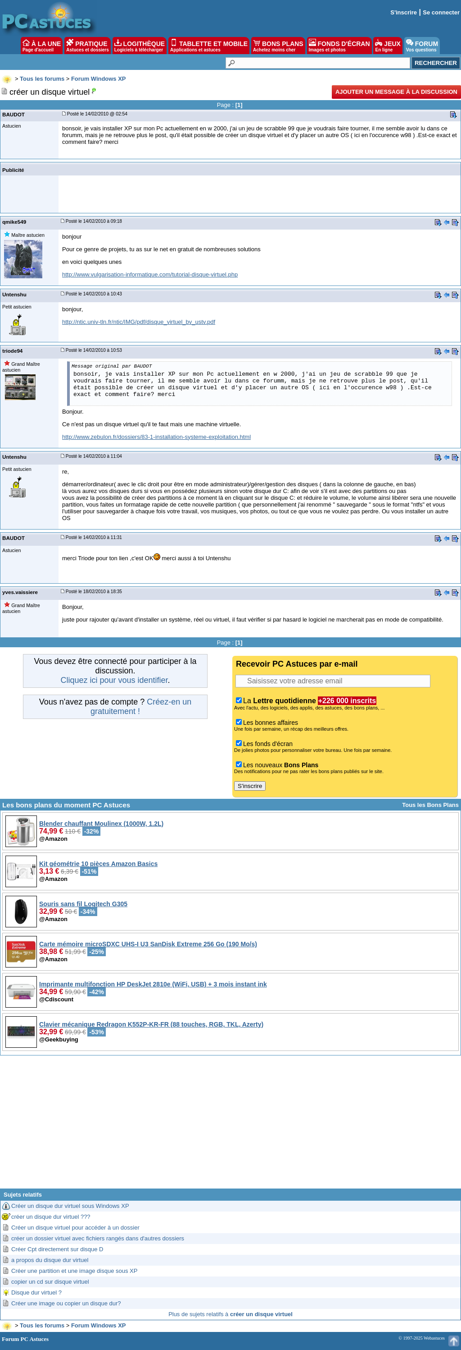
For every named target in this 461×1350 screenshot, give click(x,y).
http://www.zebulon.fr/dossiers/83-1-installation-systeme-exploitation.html (156, 436)
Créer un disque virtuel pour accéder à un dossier (75, 1227)
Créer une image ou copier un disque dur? (66, 1303)
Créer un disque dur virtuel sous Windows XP (70, 1206)
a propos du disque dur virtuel (49, 1260)
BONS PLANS (278, 45)
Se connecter (441, 12)
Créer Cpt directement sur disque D (57, 1249)
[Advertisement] (230, 1125)
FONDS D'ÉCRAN (339, 45)
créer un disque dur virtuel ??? (50, 1216)
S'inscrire (403, 12)
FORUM (422, 45)
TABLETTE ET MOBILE (209, 45)
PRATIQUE (87, 45)
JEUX (387, 45)
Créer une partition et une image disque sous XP (74, 1270)
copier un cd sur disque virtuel (50, 1281)
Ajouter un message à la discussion (396, 91)
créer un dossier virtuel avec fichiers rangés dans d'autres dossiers (97, 1238)
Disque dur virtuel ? (36, 1292)
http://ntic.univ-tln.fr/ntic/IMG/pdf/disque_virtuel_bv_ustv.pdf (138, 321)
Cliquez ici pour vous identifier (113, 680)
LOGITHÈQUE (139, 45)
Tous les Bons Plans (430, 805)
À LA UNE (42, 45)
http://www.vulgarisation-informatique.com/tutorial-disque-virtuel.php (150, 274)
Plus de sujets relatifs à (230, 1314)
